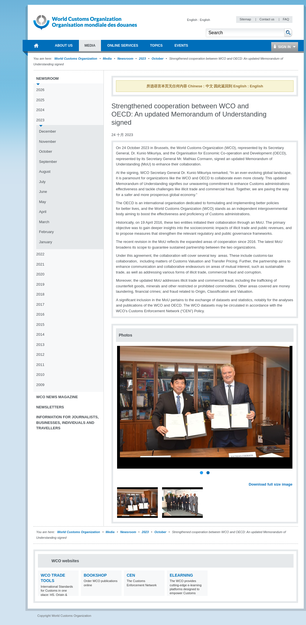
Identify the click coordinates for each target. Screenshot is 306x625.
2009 (40, 385)
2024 (40, 110)
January (45, 242)
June (43, 191)
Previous (122, 478)
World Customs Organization (76, 58)
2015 (40, 324)
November (47, 141)
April (42, 212)
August (44, 171)
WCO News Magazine (57, 397)
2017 (40, 304)
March (44, 222)
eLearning (181, 575)
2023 (142, 58)
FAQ (286, 19)
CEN (131, 575)
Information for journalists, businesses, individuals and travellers (67, 422)
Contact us (267, 19)
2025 (40, 100)
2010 (40, 374)
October (157, 58)
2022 (40, 254)
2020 (40, 274)
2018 (40, 294)
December (47, 131)
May (42, 202)
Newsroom (125, 58)
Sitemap (246, 19)
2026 (40, 90)
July (42, 182)
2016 (40, 314)
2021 (40, 264)
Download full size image (270, 484)
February (46, 232)
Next (291, 478)
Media (107, 58)
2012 (40, 354)
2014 (40, 334)
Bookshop (95, 575)
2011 (40, 365)
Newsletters (50, 407)
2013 (40, 344)
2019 (40, 284)
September (48, 162)
